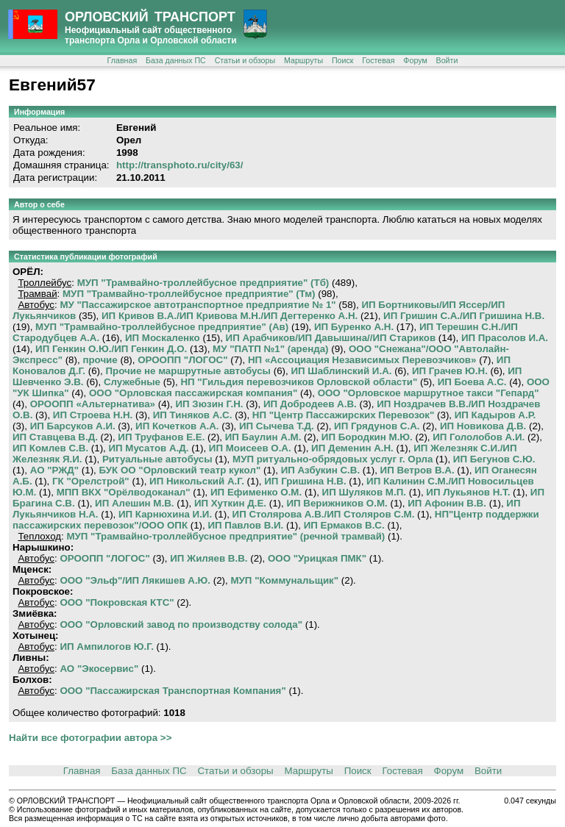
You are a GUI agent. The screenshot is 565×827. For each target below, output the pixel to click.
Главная (122, 60)
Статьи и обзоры (245, 60)
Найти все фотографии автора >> (90, 737)
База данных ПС (176, 60)
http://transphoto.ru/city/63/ (180, 165)
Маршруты (303, 60)
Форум (415, 60)
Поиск (343, 60)
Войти (447, 60)
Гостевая (378, 60)
